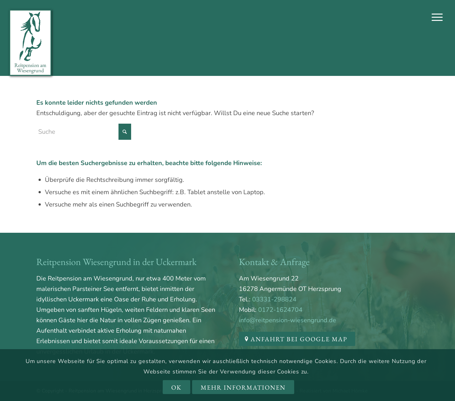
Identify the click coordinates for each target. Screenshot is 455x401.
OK (176, 387)
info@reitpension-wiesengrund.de (287, 320)
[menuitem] (437, 17)
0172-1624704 (280, 309)
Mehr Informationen (243, 387)
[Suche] (83, 132)
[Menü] (437, 17)
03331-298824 (274, 299)
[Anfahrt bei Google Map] (297, 339)
